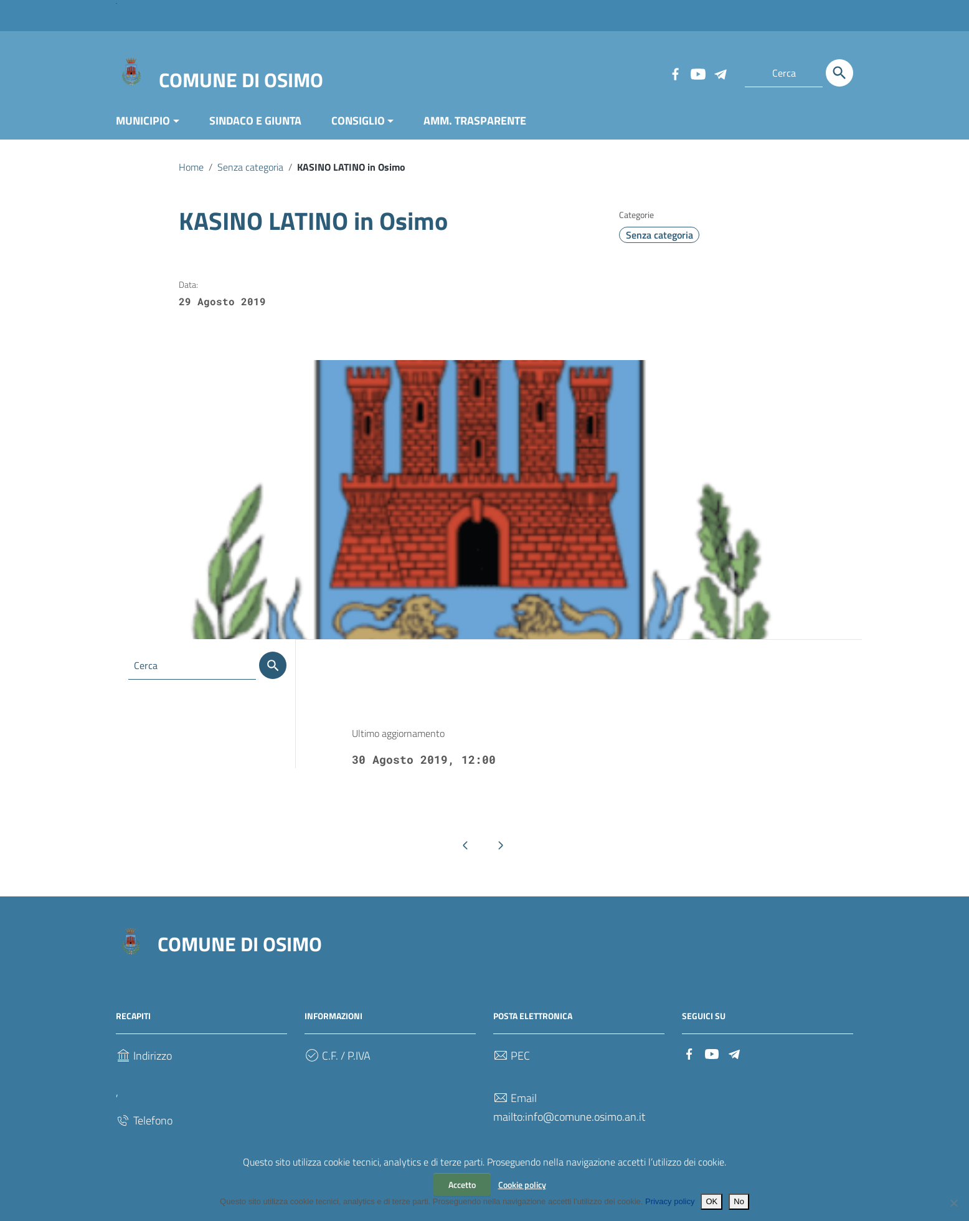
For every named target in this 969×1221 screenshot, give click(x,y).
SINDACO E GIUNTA (255, 120)
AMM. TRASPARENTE (474, 120)
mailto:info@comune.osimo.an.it (569, 1116)
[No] (953, 1203)
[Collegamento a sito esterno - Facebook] (675, 72)
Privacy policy (669, 1201)
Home (191, 166)
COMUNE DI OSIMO (241, 80)
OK (711, 1201)
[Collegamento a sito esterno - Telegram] (719, 72)
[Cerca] (839, 73)
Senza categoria (250, 166)
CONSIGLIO (358, 120)
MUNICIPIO (143, 120)
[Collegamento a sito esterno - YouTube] (697, 72)
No (739, 1201)
